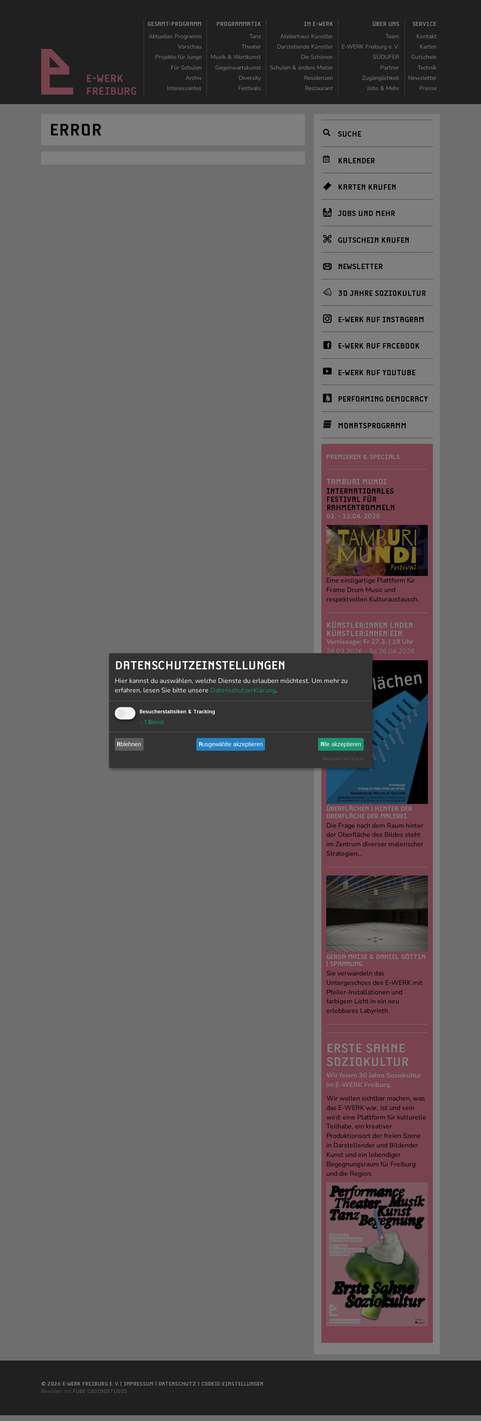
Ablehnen (129, 744)
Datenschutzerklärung (243, 689)
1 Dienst (151, 721)
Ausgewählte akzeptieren (231, 744)
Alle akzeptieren (341, 744)
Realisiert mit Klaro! (343, 758)
